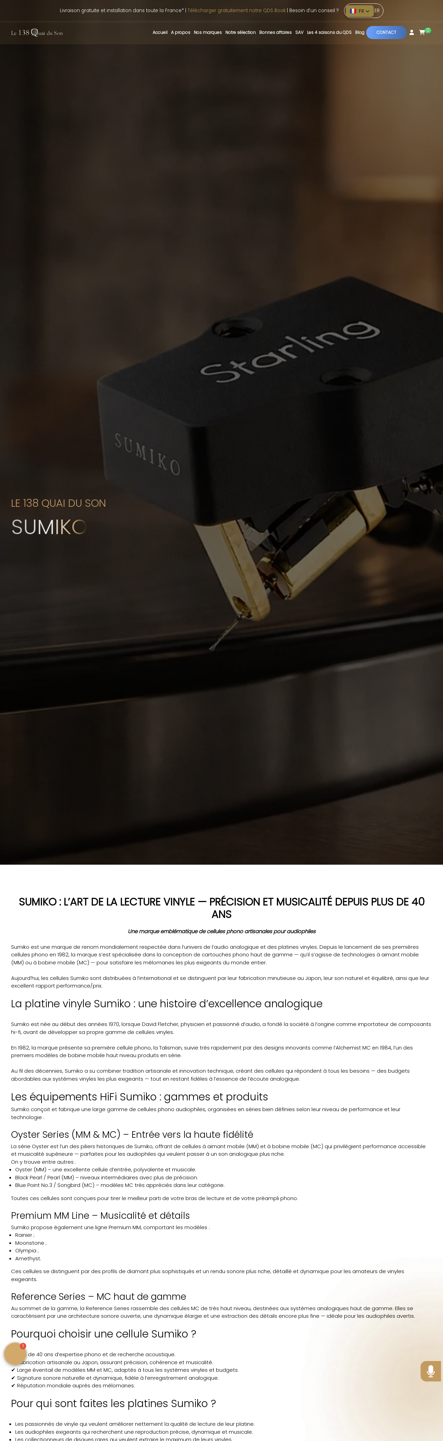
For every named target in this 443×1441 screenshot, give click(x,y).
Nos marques (208, 32)
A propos (180, 32)
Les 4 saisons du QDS (329, 32)
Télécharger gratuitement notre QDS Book (237, 10)
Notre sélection (240, 32)
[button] (360, 11)
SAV (299, 32)
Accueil (160, 32)
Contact (386, 32)
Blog (359, 32)
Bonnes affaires (275, 32)
